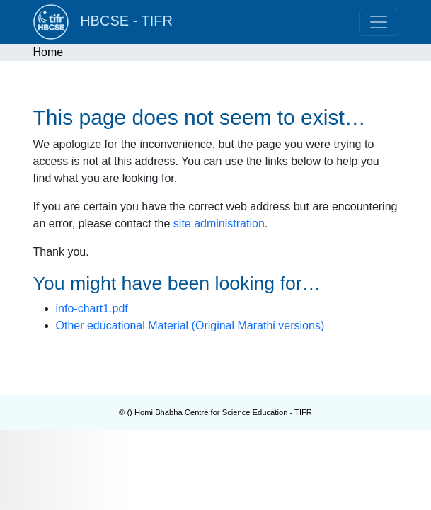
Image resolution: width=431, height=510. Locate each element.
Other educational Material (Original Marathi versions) (190, 325)
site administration (219, 223)
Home (48, 52)
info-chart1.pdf (92, 308)
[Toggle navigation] (378, 22)
